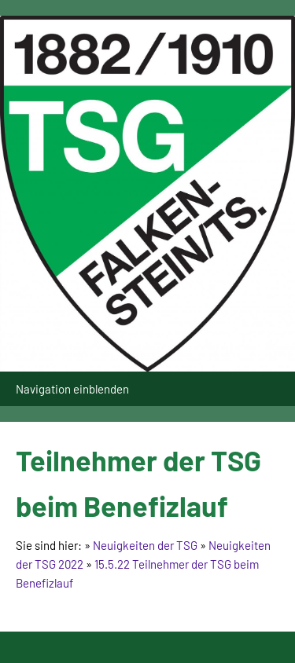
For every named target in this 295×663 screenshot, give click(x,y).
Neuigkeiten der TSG (145, 545)
